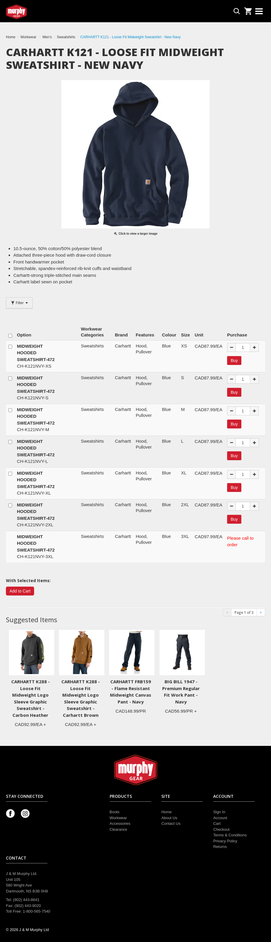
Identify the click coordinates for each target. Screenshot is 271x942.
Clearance (118, 829)
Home (166, 812)
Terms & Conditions (230, 835)
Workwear (118, 818)
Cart (217, 823)
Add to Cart (20, 591)
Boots (114, 812)
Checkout (221, 829)
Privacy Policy (225, 841)
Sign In (219, 812)
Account (220, 818)
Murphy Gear (31, 11)
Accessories (120, 823)
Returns (220, 846)
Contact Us (170, 823)
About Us (169, 818)
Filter (19, 303)
